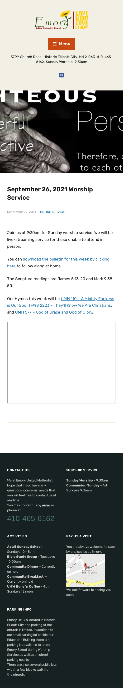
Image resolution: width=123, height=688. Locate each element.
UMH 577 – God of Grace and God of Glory (53, 312)
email (46, 505)
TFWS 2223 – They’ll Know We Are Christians (69, 305)
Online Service (52, 212)
